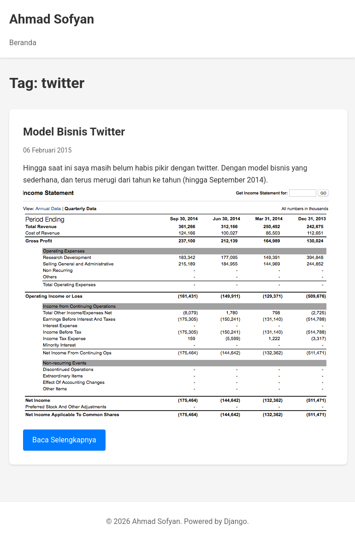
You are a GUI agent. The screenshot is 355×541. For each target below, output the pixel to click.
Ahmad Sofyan (51, 19)
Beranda (22, 42)
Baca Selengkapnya (64, 439)
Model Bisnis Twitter (74, 131)
